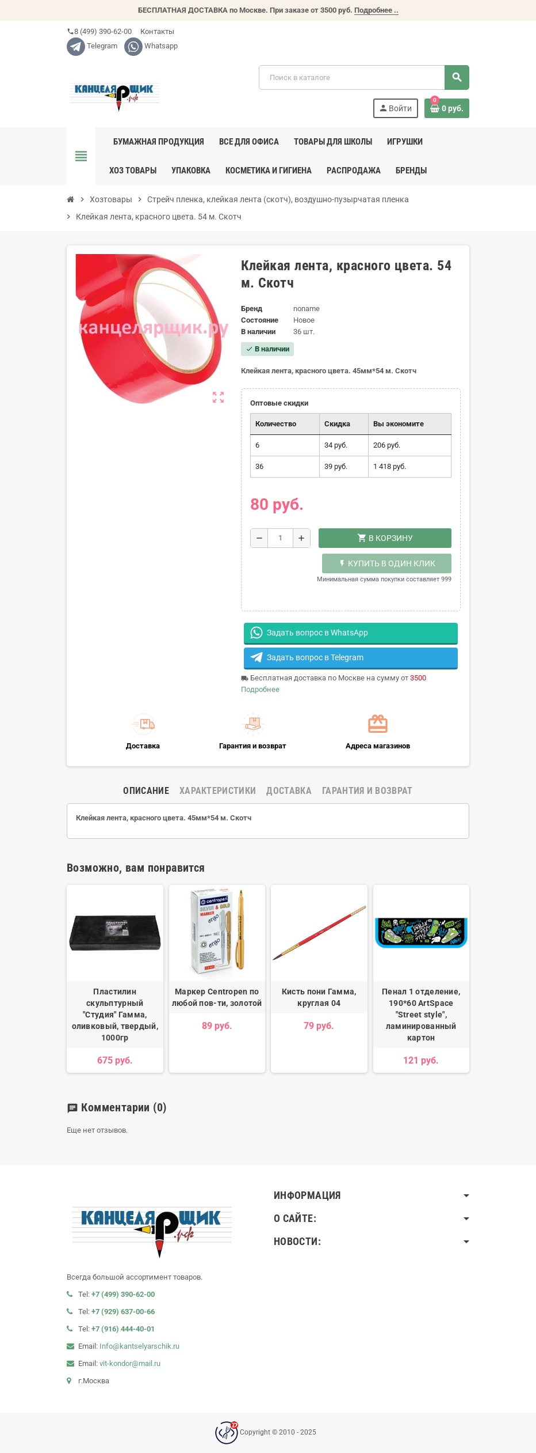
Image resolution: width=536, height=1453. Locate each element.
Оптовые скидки (279, 403)
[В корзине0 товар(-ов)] (446, 108)
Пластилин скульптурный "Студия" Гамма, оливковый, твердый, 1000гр (115, 1014)
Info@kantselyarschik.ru (139, 1346)
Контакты (156, 31)
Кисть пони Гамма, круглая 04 (319, 997)
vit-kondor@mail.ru (129, 1363)
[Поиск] (364, 77)
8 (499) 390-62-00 (99, 31)
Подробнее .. (376, 10)
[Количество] (280, 538)
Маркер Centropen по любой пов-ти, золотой (217, 997)
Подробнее (260, 689)
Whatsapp (151, 45)
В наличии (258, 331)
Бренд (251, 308)
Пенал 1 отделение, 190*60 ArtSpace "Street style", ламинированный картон (421, 1014)
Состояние (259, 320)
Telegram (92, 45)
